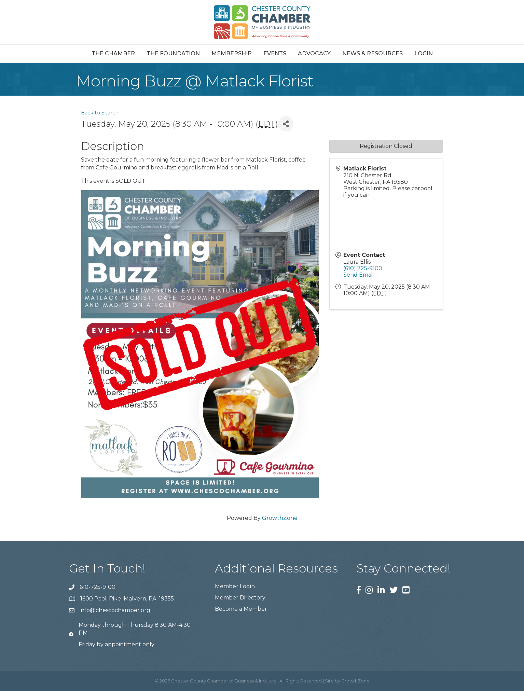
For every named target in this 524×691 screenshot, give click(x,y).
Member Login (235, 586)
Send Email (358, 275)
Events (274, 53)
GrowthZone (280, 518)
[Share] (285, 124)
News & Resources (372, 53)
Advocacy (314, 53)
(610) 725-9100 (362, 268)
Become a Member (241, 609)
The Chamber (113, 53)
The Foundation (173, 53)
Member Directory (240, 597)
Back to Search (100, 113)
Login (423, 53)
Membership (231, 53)
